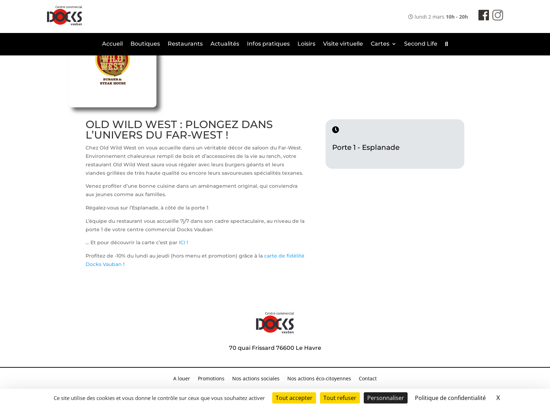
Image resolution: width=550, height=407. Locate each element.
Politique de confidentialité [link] (450, 398)
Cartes (380, 44)
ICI (183, 242)
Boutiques (145, 44)
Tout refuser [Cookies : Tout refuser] (339, 398)
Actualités (224, 44)
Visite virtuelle (343, 44)
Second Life (420, 44)
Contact (368, 379)
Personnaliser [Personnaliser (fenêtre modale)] (385, 398)
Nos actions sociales (256, 379)
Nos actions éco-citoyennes (319, 379)
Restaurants (185, 44)
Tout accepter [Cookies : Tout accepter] (294, 398)
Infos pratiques (268, 44)
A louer (181, 379)
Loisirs (306, 44)
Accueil (112, 44)
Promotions (211, 379)
